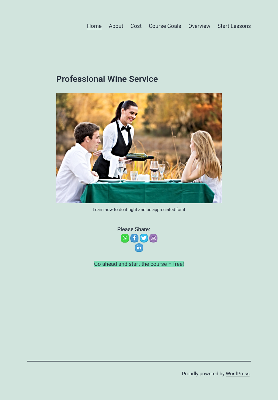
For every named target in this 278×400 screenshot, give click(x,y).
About (116, 26)
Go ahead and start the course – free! (139, 264)
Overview (199, 26)
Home (94, 26)
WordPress (237, 373)
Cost (135, 26)
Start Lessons (234, 26)
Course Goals (165, 26)
